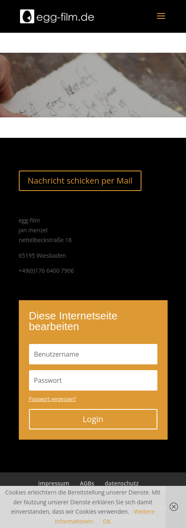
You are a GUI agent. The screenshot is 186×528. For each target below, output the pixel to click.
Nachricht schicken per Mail (80, 180)
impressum (53, 483)
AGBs (87, 483)
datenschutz (122, 483)
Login (93, 419)
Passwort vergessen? (52, 398)
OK (107, 521)
